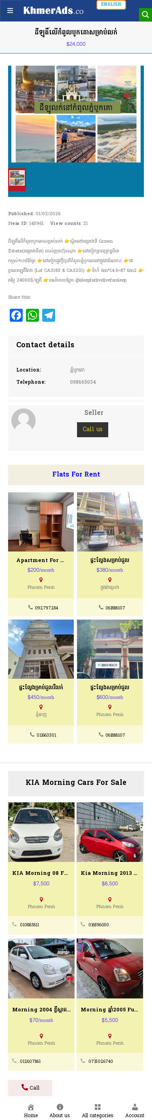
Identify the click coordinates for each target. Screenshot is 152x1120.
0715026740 (100, 1062)
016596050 (98, 925)
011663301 (46, 736)
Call (30, 1088)
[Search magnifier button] (145, 14)
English (111, 5)
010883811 (29, 925)
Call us (93, 429)
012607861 (30, 1062)
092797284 (46, 608)
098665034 (83, 382)
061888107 (115, 608)
